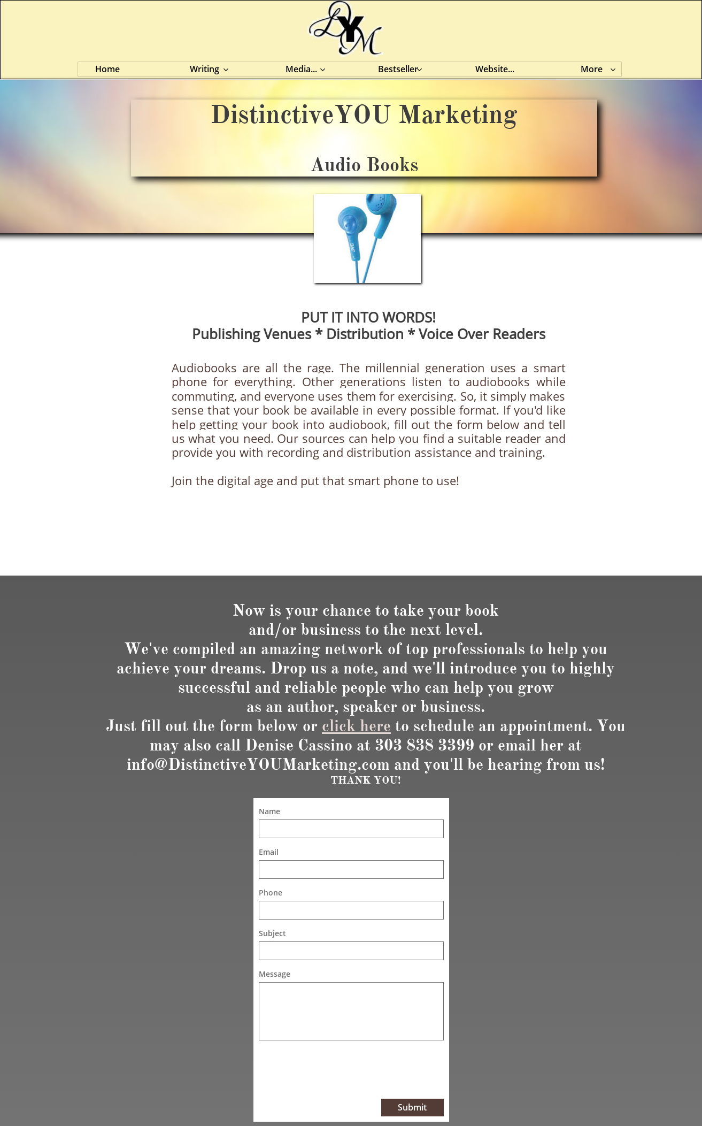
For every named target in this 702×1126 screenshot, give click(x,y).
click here (356, 726)
